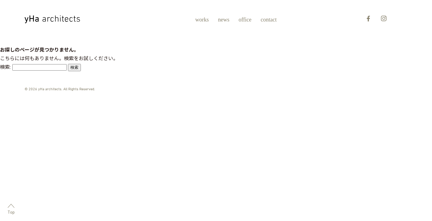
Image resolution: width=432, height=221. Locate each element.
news (223, 20)
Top (11, 209)
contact (269, 20)
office (245, 20)
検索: (5, 67)
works (202, 20)
